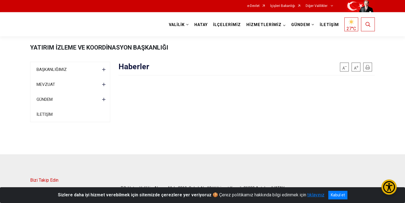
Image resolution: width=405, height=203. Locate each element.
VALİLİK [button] (177, 24)
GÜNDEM (45, 99)
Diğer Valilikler (317, 6)
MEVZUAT (46, 84)
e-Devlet (253, 6)
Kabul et (338, 195)
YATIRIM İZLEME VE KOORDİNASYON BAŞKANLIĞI (99, 47)
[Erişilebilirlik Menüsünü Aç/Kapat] (389, 187)
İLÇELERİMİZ (227, 24)
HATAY (201, 24)
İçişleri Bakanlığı (282, 6)
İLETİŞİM (329, 24)
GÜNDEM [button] (300, 24)
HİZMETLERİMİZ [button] (264, 24)
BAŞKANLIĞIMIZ (52, 69)
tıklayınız (315, 194)
